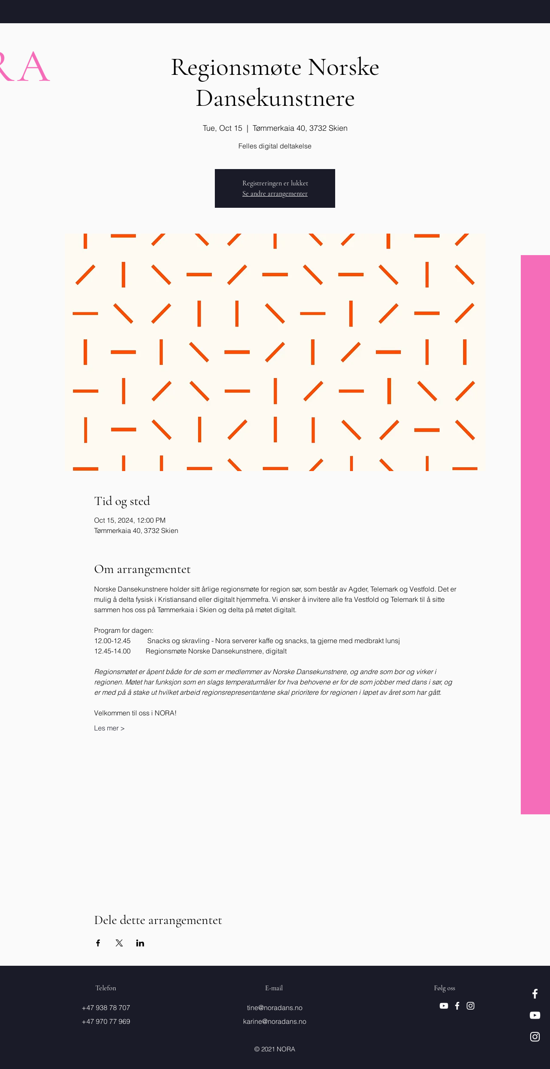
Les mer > (109, 728)
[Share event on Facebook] (98, 943)
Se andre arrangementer (275, 193)
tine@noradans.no (274, 1007)
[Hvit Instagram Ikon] (535, 1036)
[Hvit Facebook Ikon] (535, 993)
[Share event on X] (119, 943)
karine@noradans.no (274, 1021)
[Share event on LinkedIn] (140, 943)
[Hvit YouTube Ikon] (535, 1015)
